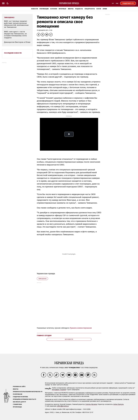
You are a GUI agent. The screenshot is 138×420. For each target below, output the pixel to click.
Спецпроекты (89, 9)
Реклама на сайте (19, 386)
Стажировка (17, 404)
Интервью (62, 9)
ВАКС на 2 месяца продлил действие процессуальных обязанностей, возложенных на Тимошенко (16, 24)
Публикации (44, 9)
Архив (105, 9)
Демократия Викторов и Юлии (17, 42)
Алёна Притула (118, 404)
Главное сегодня (44, 335)
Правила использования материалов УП (27, 391)
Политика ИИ (17, 394)
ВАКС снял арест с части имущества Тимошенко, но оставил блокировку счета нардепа (15, 35)
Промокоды (17, 407)
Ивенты (70, 9)
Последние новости (13, 53)
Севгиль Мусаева (91, 404)
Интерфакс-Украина (59, 390)
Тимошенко (42, 278)
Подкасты (79, 9)
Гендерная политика (20, 396)
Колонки (53, 9)
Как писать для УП (19, 402)
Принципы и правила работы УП (24, 399)
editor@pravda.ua (63, 406)
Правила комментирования (81, 328)
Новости (34, 9)
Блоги (98, 9)
